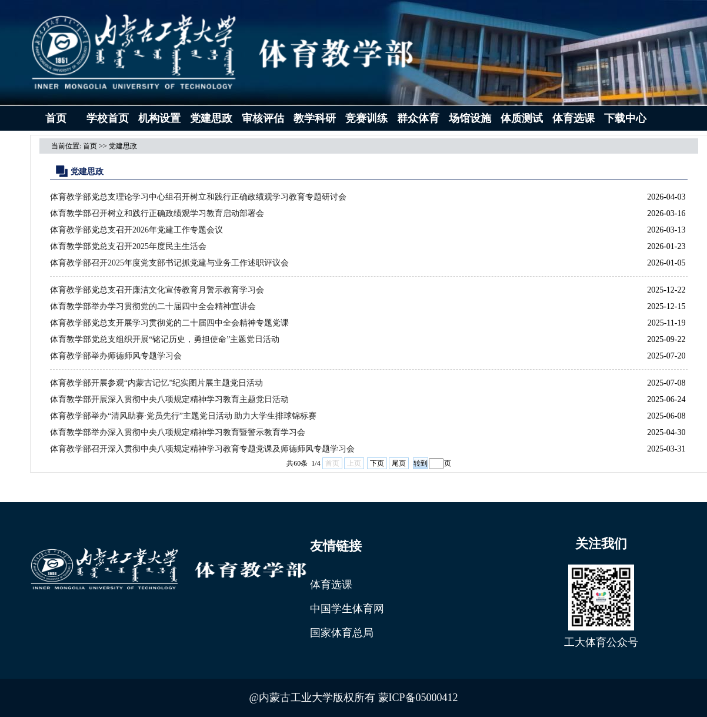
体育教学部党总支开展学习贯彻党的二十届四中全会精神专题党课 (169, 322)
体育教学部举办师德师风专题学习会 (116, 355)
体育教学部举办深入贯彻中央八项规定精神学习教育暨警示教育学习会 (177, 432)
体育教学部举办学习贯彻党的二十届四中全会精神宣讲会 (153, 306)
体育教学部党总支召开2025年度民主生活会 (128, 246)
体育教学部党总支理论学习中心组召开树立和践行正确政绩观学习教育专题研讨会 (198, 196)
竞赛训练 (366, 118)
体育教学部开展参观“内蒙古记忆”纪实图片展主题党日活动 (156, 383)
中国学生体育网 (347, 609)
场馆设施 (470, 118)
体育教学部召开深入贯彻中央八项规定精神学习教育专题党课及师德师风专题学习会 (202, 448)
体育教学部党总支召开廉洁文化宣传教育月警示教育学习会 (157, 290)
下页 (377, 463)
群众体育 (418, 118)
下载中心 (625, 118)
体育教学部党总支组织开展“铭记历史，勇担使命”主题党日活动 (164, 339)
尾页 (399, 463)
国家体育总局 (341, 633)
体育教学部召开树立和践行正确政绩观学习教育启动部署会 (157, 213)
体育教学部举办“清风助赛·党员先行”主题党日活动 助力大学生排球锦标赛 (183, 415)
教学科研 (315, 118)
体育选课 (573, 118)
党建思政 (211, 118)
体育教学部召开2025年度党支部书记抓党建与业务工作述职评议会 (169, 262)
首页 (55, 118)
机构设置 (159, 118)
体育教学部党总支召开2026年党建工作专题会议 (136, 229)
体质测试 (522, 118)
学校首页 (107, 118)
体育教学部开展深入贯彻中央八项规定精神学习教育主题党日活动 (169, 399)
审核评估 (263, 118)
